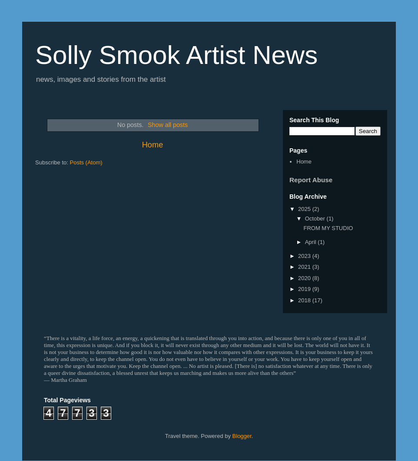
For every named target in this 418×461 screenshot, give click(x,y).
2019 (305, 289)
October (316, 218)
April (311, 242)
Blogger (242, 436)
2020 (305, 278)
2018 (305, 300)
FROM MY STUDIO (328, 228)
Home (152, 144)
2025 (305, 209)
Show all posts (168, 124)
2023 (305, 256)
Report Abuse (310, 180)
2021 (305, 267)
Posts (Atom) (86, 162)
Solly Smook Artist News (176, 55)
